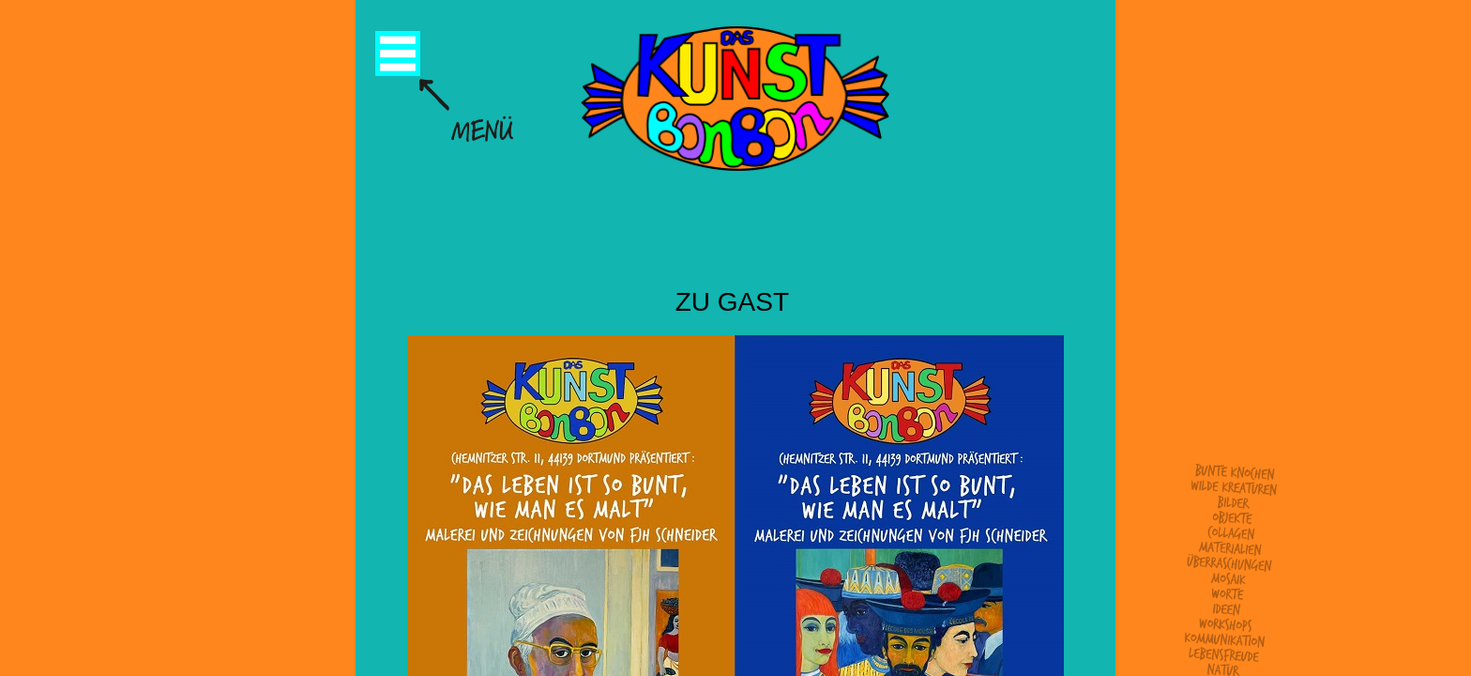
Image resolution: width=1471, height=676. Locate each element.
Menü (397, 53)
